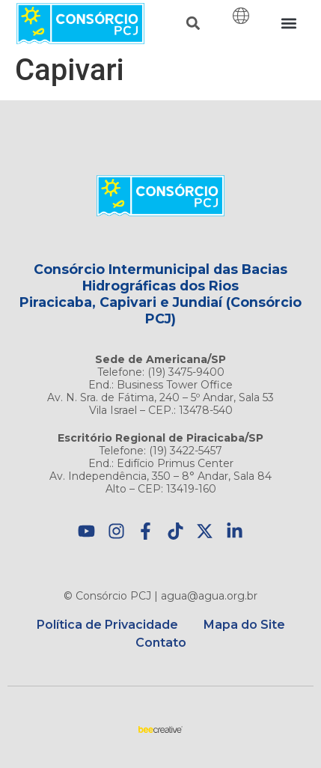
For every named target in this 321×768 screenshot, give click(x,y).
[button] (192, 23)
